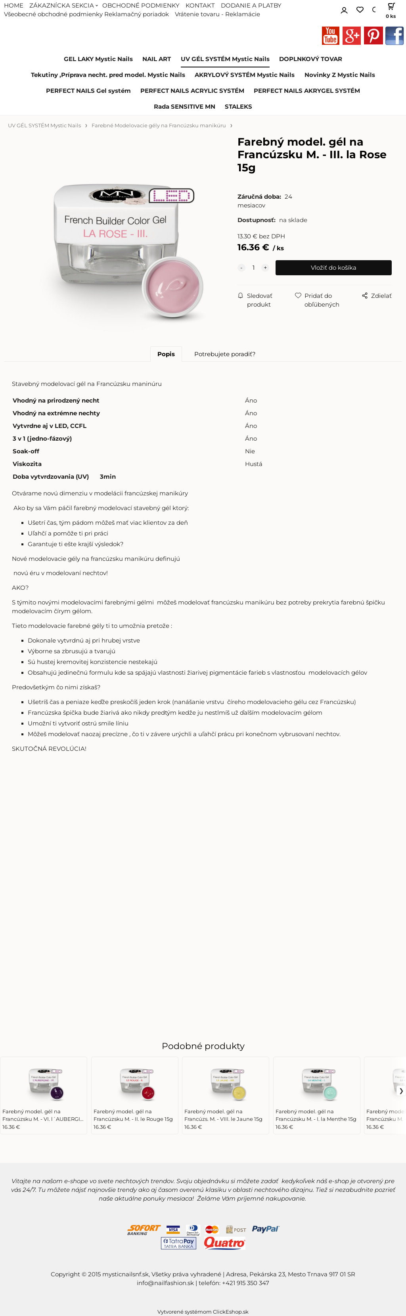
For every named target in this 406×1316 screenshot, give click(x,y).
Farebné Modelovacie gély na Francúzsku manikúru (159, 126)
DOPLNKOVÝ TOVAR (310, 59)
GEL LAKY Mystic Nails (98, 59)
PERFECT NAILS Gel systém (88, 90)
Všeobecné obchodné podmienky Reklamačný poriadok (86, 14)
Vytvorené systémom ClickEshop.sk (203, 1312)
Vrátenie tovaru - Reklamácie (217, 14)
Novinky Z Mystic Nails (339, 75)
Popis (166, 354)
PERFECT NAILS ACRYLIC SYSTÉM (192, 90)
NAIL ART (156, 59)
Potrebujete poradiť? (225, 354)
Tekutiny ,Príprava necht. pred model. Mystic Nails (108, 75)
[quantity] (253, 267)
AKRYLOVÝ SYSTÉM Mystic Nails (245, 75)
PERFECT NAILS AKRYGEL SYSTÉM (307, 90)
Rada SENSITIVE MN (184, 106)
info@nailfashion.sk (165, 1283)
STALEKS (238, 106)
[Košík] (389, 10)
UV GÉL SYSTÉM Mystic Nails (225, 59)
